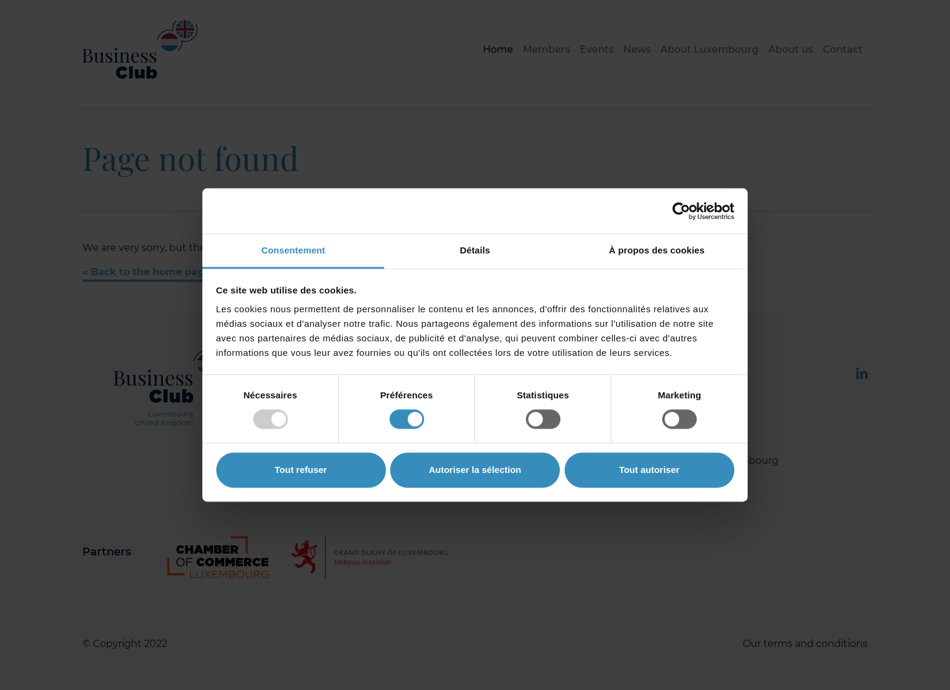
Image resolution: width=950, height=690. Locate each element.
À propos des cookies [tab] (657, 250)
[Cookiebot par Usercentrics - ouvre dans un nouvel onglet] (681, 211)
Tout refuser (300, 469)
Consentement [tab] (293, 250)
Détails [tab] (475, 250)
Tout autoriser (649, 469)
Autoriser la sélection (475, 469)
